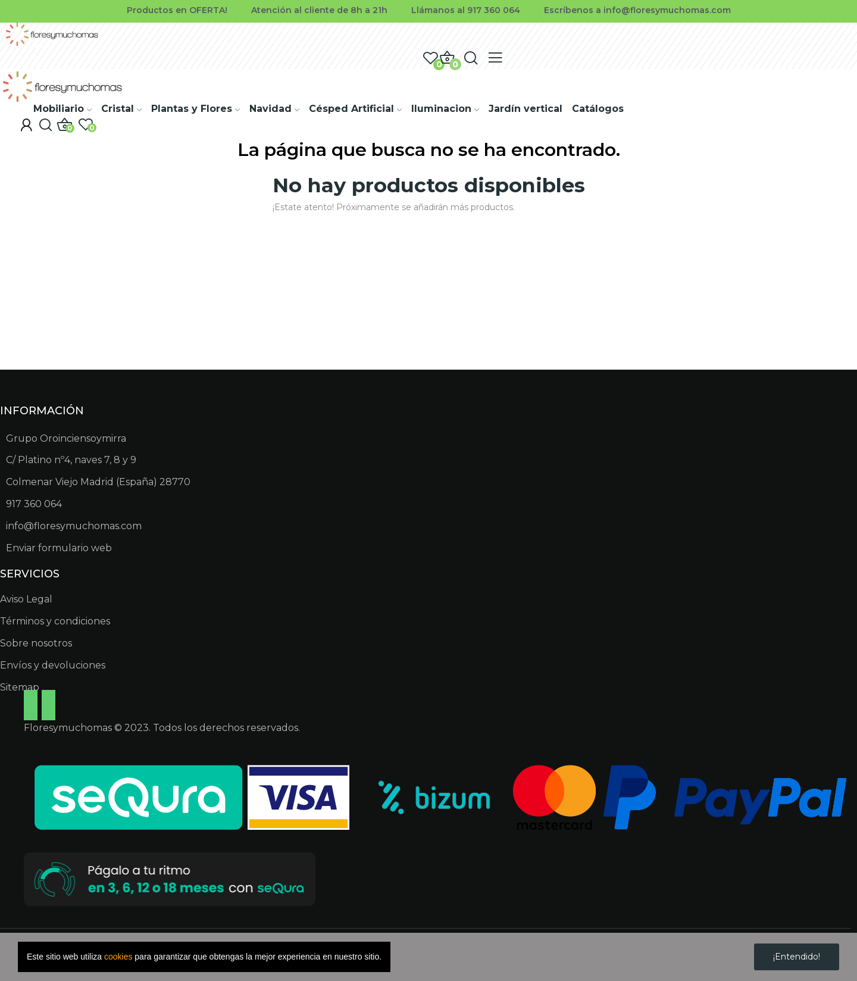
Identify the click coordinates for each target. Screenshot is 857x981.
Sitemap (19, 687)
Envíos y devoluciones (52, 665)
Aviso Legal (26, 599)
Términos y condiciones (55, 621)
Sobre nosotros (36, 643)
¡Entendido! (796, 956)
